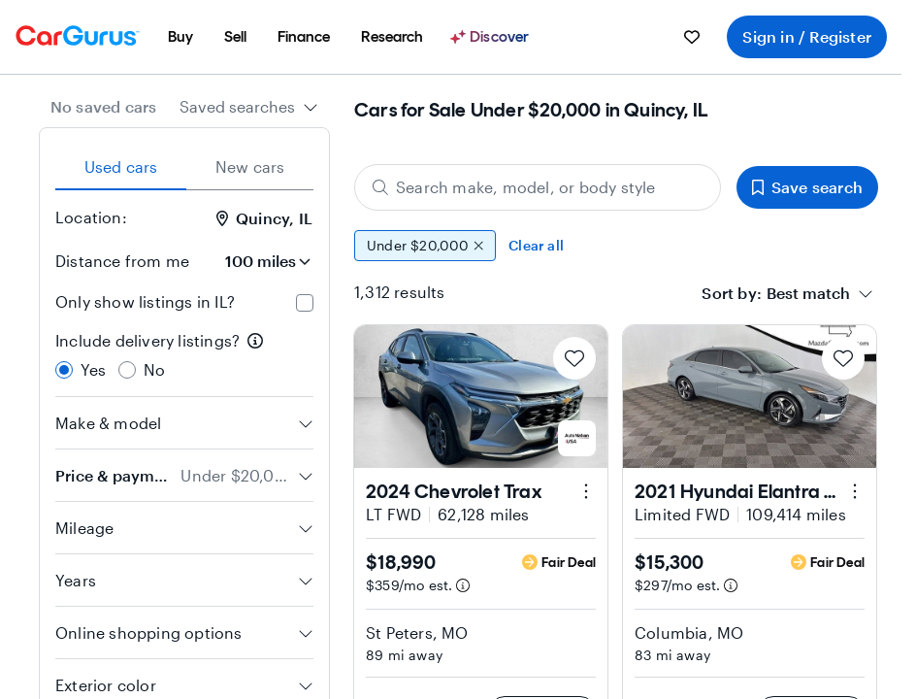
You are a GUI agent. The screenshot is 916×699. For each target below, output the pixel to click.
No (154, 369)
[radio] (64, 370)
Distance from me (122, 260)
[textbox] (808, 293)
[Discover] (492, 37)
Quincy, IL (264, 218)
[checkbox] (304, 303)
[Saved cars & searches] (691, 37)
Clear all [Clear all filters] (536, 245)
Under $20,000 (425, 245)
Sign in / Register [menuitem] (806, 36)
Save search (807, 187)
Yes (94, 369)
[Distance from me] (259, 261)
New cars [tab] (250, 166)
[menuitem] (180, 37)
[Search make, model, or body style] (537, 187)
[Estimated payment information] (463, 585)
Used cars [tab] (121, 166)
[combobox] (249, 106)
